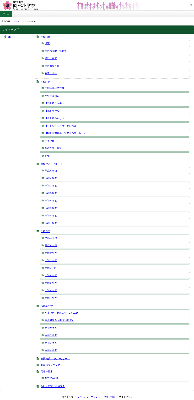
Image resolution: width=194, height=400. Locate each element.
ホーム (6, 14)
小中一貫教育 (52, 95)
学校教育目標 (52, 66)
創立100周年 (52, 378)
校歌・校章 (51, 58)
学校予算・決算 (53, 148)
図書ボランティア (50, 365)
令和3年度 (50, 267)
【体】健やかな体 (54, 118)
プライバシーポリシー (88, 396)
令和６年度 (51, 215)
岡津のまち (51, 73)
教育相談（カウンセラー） (55, 358)
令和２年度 (51, 185)
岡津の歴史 (47, 371)
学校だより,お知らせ (52, 164)
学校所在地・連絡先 (56, 51)
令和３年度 (51, 193)
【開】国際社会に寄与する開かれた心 (65, 133)
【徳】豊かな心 (53, 110)
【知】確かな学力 (54, 103)
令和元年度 (51, 178)
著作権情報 (109, 396)
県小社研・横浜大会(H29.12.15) (62, 312)
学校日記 (45, 231)
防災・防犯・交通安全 (53, 386)
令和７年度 (51, 223)
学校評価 (49, 140)
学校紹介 (45, 36)
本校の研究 (47, 306)
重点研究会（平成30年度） (59, 320)
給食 (47, 155)
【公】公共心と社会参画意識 (60, 125)
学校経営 (45, 81)
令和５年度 (51, 208)
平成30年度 (51, 170)
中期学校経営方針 (54, 88)
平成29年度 (51, 237)
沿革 (47, 43)
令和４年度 (51, 200)
